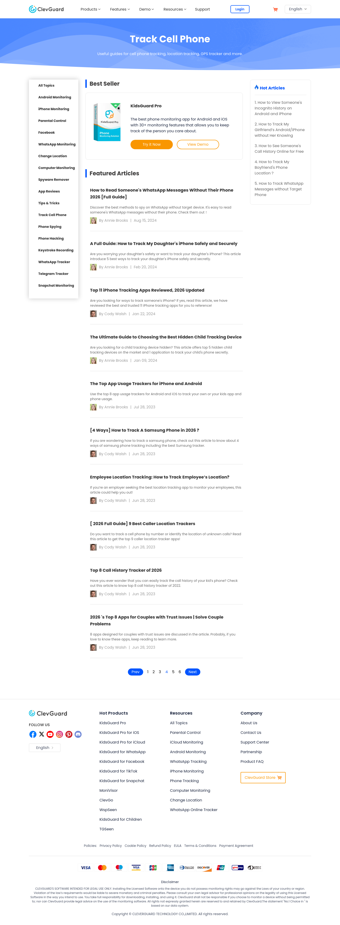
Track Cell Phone (52, 215)
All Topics (46, 85)
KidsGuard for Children (120, 822)
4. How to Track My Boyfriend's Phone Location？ (272, 167)
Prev (134, 675)
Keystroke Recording (56, 250)
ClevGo (106, 803)
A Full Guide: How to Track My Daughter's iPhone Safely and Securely (163, 243)
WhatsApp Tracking (188, 764)
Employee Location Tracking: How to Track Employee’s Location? (159, 479)
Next (194, 675)
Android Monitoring (54, 97)
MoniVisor (108, 793)
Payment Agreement (236, 848)
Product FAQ (252, 764)
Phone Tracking (184, 784)
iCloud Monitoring (186, 745)
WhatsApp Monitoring (56, 144)
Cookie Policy (135, 848)
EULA (178, 848)
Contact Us (251, 735)
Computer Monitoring (56, 167)
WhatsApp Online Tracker (193, 813)
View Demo (198, 144)
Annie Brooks (116, 220)
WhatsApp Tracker (54, 262)
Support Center (255, 745)
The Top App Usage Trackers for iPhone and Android (146, 385)
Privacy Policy (111, 848)
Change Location (52, 156)
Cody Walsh (115, 314)
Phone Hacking (51, 238)
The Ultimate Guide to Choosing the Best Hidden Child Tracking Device (166, 338)
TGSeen (106, 832)
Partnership (251, 755)
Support (203, 9)
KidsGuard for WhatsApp (122, 755)
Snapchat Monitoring (56, 285)
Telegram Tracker (53, 273)
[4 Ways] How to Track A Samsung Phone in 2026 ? (144, 432)
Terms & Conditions (200, 848)
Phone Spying (49, 226)
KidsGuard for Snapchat (121, 784)
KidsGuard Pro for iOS (119, 735)
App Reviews (49, 191)
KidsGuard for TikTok (118, 774)
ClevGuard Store (263, 780)
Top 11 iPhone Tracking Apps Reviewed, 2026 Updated (147, 291)
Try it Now (152, 144)
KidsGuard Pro (146, 106)
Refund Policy (160, 848)
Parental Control (52, 120)
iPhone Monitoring (53, 109)
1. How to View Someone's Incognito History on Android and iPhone (278, 108)
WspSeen (108, 813)
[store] (275, 9)
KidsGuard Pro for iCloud (122, 745)
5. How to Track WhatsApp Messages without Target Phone (279, 189)
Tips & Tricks (48, 203)
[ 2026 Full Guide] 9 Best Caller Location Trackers (142, 526)
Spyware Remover (53, 179)
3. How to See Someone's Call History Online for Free (279, 148)
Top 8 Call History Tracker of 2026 (126, 573)
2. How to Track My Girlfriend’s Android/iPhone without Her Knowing (280, 129)
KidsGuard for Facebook (121, 764)
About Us (249, 726)
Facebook (46, 132)
